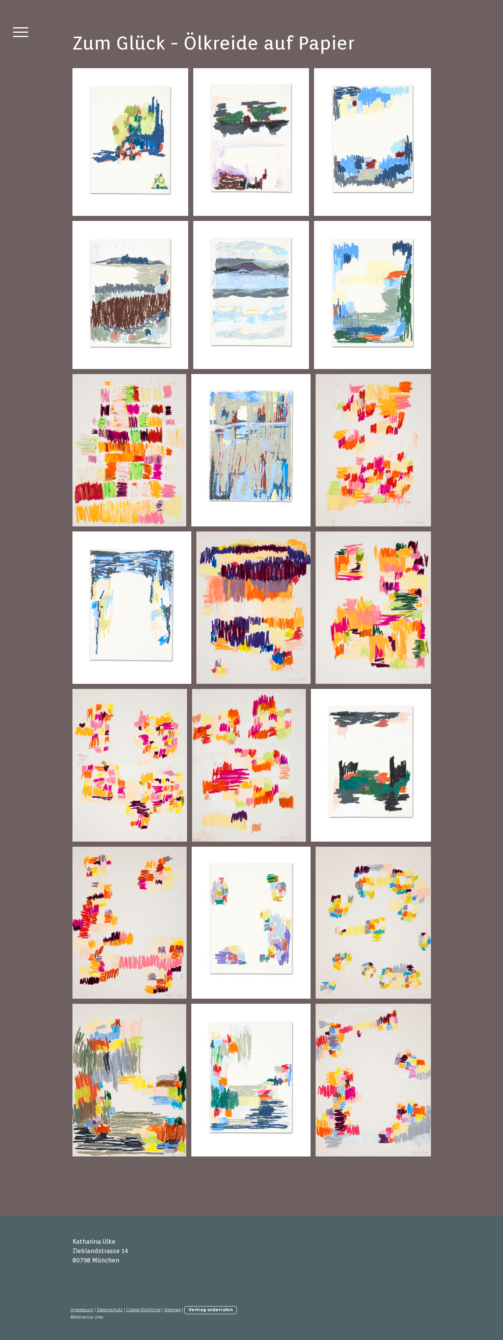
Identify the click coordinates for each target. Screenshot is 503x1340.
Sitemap (172, 1309)
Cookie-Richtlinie (143, 1309)
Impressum (82, 1309)
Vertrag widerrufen (211, 1309)
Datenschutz (110, 1309)
